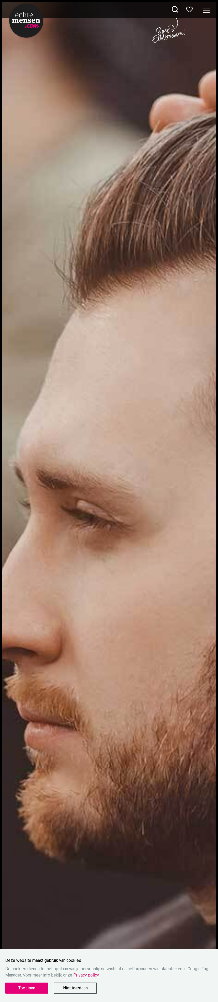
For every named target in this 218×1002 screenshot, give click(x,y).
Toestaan (26, 987)
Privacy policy (86, 975)
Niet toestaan (75, 987)
